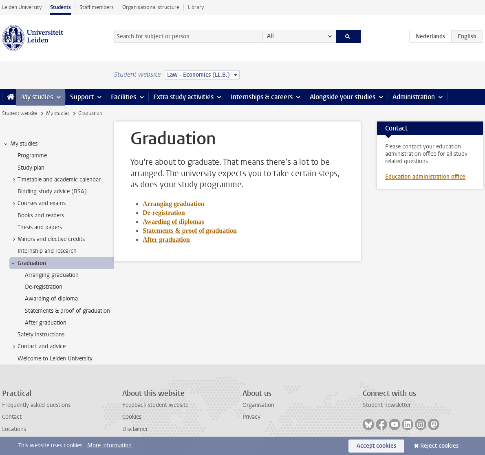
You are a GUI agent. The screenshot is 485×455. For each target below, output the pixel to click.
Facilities (123, 97)
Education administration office (425, 177)
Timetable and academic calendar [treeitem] (55, 180)
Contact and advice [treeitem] (38, 346)
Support (82, 97)
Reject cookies (439, 446)
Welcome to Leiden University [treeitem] (55, 358)
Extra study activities (183, 97)
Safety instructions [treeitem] (41, 334)
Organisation (258, 405)
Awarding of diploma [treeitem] (51, 299)
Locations (14, 429)
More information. (110, 445)
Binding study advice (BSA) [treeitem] (52, 191)
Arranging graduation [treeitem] (52, 275)
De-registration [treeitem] (43, 287)
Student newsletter (387, 405)
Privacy (251, 417)
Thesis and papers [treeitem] (40, 227)
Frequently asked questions (36, 405)
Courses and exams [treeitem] (38, 203)
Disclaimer (135, 429)
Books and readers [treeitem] (41, 215)
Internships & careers (262, 97)
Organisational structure (150, 7)
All (270, 36)
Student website (19, 113)
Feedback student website (155, 405)
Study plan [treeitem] (31, 168)
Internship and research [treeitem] (47, 251)
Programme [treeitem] (32, 155)
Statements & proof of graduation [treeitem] (67, 311)
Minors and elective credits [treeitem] (47, 239)
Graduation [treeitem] (28, 263)
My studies (37, 97)
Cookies (131, 417)
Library (196, 7)
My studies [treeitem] (19, 144)
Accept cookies (376, 446)
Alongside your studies (342, 97)
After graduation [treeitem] (45, 323)
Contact (12, 417)
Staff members (96, 7)
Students (60, 7)
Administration (413, 97)
